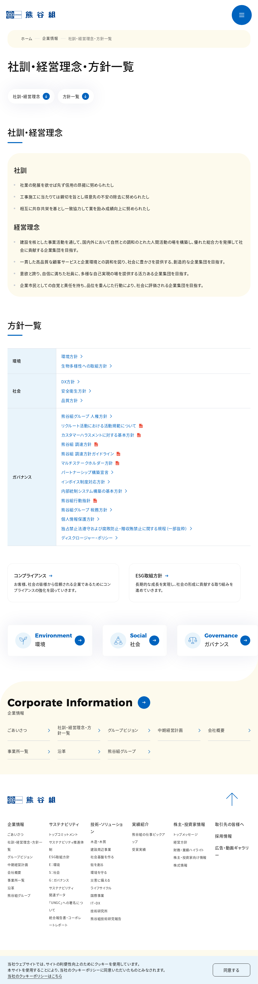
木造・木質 (98, 841)
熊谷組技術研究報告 (106, 918)
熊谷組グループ (19, 895)
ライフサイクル (101, 887)
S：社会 (54, 872)
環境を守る (98, 872)
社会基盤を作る (102, 856)
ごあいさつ (16, 834)
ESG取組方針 (59, 856)
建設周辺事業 (100, 849)
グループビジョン (20, 856)
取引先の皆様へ (229, 824)
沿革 (11, 887)
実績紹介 (140, 824)
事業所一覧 (16, 880)
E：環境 (54, 864)
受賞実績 (139, 849)
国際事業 (97, 895)
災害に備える (100, 880)
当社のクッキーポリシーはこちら (35, 975)
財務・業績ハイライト (189, 849)
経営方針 (180, 842)
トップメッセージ (186, 834)
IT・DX (95, 903)
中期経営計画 (170, 730)
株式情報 (180, 865)
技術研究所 (99, 910)
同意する (231, 970)
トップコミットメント (63, 834)
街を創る (97, 864)
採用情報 (223, 836)
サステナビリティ (64, 824)
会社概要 (14, 872)
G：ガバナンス (59, 880)
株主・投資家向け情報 (190, 857)
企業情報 (50, 38)
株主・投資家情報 (189, 824)
